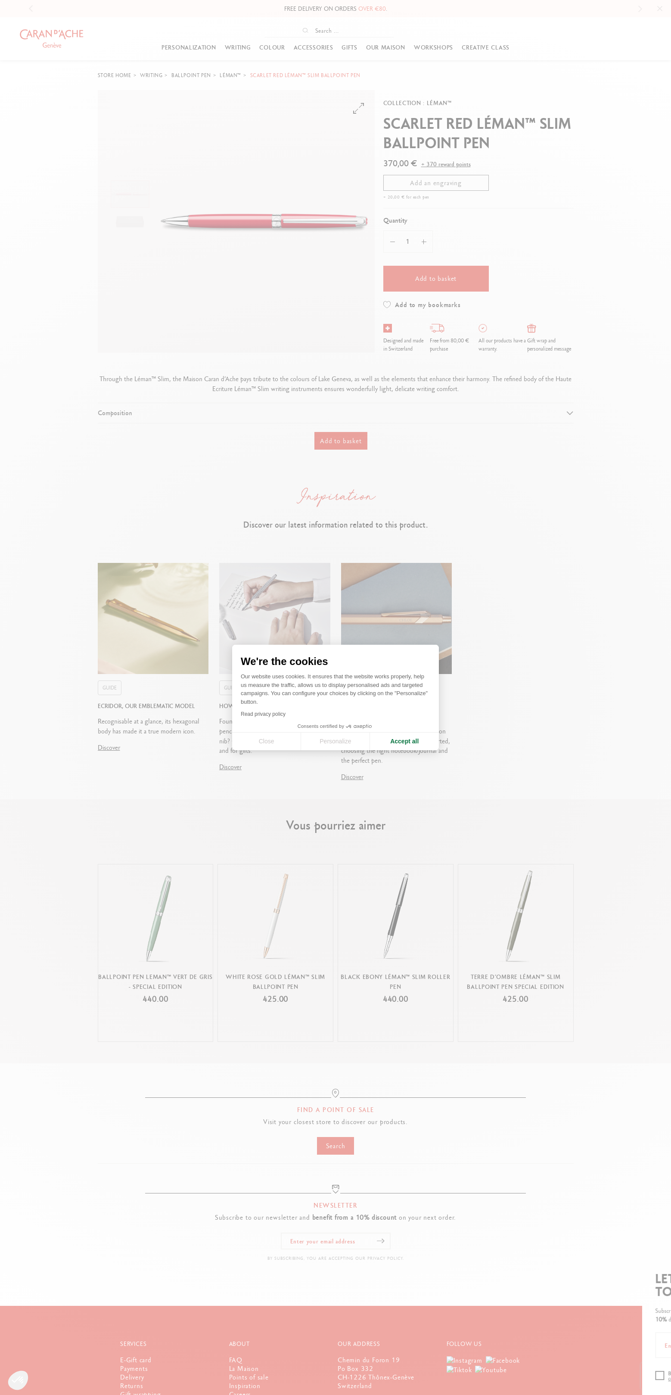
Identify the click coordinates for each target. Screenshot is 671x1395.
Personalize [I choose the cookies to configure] (335, 741)
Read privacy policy (263, 714)
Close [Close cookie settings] (266, 741)
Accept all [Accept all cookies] (404, 741)
